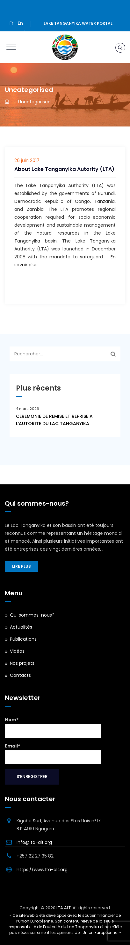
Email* (53, 753)
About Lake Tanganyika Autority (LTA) (64, 169)
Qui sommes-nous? (32, 615)
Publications (23, 639)
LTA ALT (63, 908)
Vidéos (17, 651)
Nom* (53, 727)
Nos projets (22, 663)
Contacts (20, 675)
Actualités (21, 627)
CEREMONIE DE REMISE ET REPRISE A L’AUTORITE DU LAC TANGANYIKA (54, 420)
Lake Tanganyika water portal (78, 23)
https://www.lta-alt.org (42, 869)
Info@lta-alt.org (34, 842)
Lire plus (21, 566)
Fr (11, 23)
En (20, 23)
